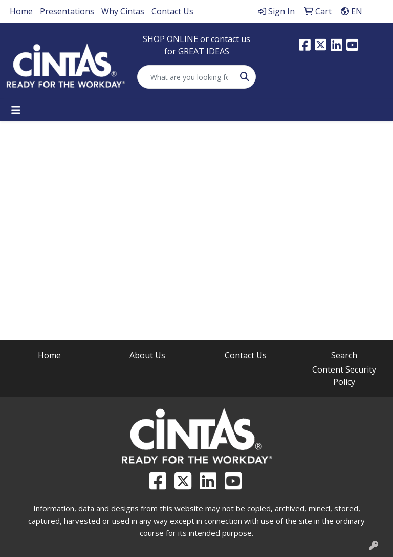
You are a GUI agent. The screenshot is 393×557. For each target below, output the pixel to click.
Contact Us (172, 11)
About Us (147, 355)
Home (21, 11)
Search (344, 355)
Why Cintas (122, 11)
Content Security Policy (344, 375)
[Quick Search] (185, 77)
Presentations (67, 11)
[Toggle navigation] (16, 110)
